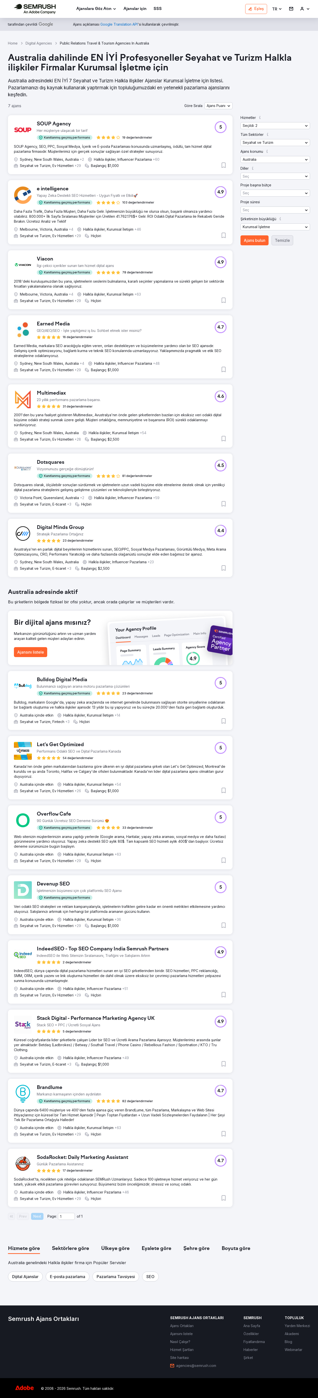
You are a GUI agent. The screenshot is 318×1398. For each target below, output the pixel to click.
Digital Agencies (39, 43)
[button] (277, 9)
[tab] (24, 1249)
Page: (52, 1216)
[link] (135, 9)
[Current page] (66, 1216)
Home (13, 43)
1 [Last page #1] (81, 1216)
